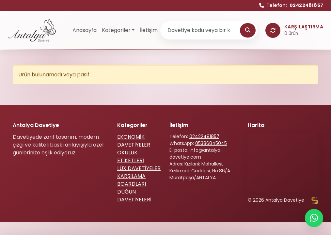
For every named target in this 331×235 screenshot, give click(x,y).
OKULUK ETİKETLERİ (130, 156)
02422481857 (204, 136)
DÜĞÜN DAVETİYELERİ (134, 195)
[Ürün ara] (201, 30)
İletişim (149, 30)
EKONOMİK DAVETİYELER (133, 141)
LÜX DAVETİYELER (139, 168)
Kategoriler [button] (116, 30)
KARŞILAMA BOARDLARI (131, 180)
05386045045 (211, 143)
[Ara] (248, 30)
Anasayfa (84, 30)
